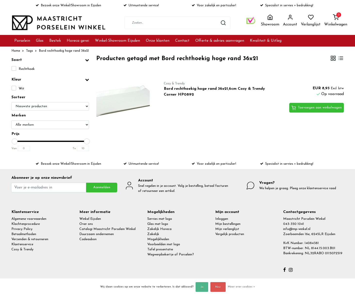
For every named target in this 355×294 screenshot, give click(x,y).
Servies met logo (159, 219)
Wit (21, 88)
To (74, 148)
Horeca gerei (78, 41)
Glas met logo (157, 224)
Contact (182, 41)
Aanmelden (101, 187)
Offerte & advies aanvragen (219, 41)
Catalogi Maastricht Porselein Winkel (107, 229)
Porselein (22, 41)
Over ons (86, 224)
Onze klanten (157, 41)
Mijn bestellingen (227, 224)
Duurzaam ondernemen (96, 234)
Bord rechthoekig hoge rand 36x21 (64, 50)
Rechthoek (27, 69)
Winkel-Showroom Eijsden (117, 41)
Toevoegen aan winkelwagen (316, 108)
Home (15, 50)
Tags (29, 50)
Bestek (55, 41)
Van (14, 148)
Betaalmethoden (23, 234)
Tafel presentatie (160, 249)
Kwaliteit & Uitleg (265, 41)
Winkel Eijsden (90, 219)
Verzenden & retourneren (29, 239)
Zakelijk (153, 234)
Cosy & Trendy (22, 249)
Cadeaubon (88, 239)
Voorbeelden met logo (163, 244)
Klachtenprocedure (25, 224)
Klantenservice (22, 244)
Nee (218, 287)
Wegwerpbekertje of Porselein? (170, 254)
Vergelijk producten (229, 234)
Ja (201, 287)
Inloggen (221, 219)
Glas (39, 41)
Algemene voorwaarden (28, 219)
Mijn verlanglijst (227, 229)
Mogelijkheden (158, 239)
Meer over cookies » (241, 286)
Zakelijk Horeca (159, 229)
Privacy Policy (22, 229)
